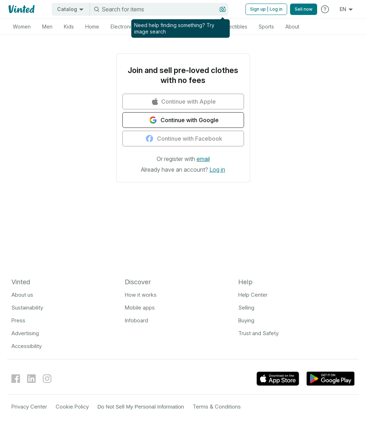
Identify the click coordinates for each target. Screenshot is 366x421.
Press (18, 320)
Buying (246, 320)
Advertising (25, 333)
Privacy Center (29, 406)
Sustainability (27, 307)
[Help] (325, 9)
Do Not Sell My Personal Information (140, 407)
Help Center (253, 294)
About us (22, 294)
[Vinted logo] (21, 9)
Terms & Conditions (217, 406)
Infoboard (136, 320)
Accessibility (26, 346)
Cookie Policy (72, 406)
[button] (203, 158)
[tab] (21, 27)
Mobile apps (140, 307)
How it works (141, 294)
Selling (246, 307)
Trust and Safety (258, 333)
